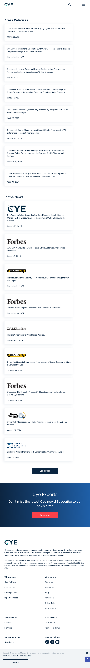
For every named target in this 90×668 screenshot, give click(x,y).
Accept (15, 662)
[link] (87, 659)
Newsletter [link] (9, 642)
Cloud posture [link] (10, 592)
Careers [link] (8, 622)
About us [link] (49, 582)
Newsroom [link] (49, 598)
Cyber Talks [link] (50, 603)
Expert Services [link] (11, 598)
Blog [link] (47, 592)
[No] (87, 653)
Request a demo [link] (52, 628)
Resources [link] (49, 587)
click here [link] (27, 655)
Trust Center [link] (50, 608)
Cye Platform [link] (10, 582)
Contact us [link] (50, 622)
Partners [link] (8, 628)
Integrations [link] (9, 587)
